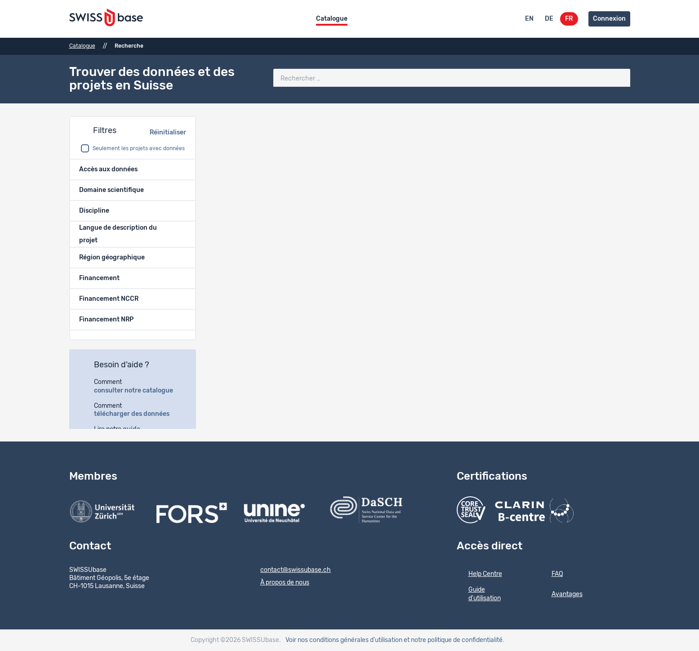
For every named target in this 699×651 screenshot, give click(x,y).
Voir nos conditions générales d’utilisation (343, 640)
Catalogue (331, 19)
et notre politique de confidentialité (453, 640)
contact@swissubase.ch (290, 570)
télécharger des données (136, 414)
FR (569, 19)
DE (549, 19)
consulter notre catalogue (138, 391)
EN (529, 19)
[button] (132, 169)
